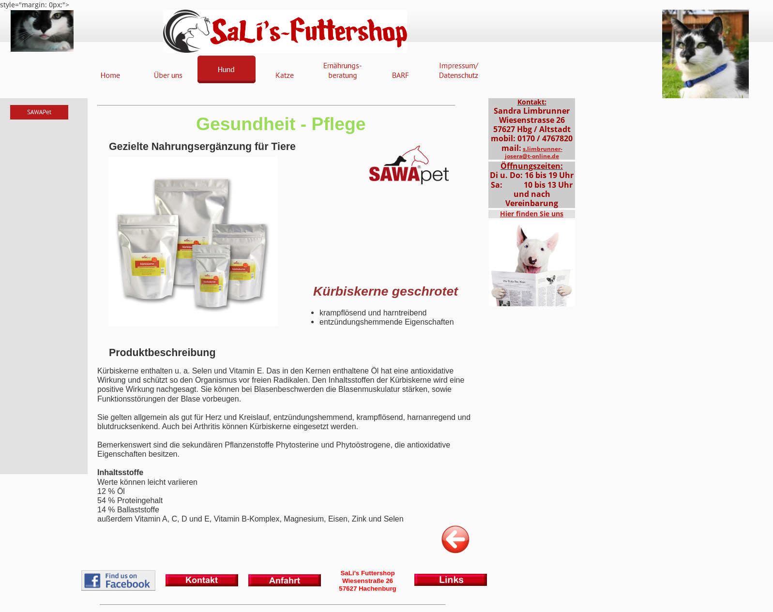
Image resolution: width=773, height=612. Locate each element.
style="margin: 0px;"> (386, 306)
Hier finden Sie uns (531, 213)
